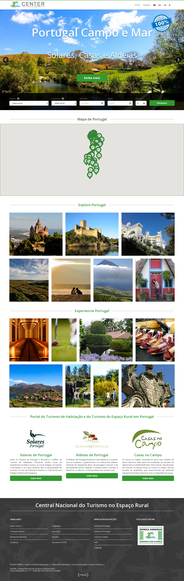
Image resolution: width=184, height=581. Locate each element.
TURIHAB (97, 548)
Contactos (14, 542)
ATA (95, 542)
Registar (146, 5)
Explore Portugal (92, 204)
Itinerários (56, 531)
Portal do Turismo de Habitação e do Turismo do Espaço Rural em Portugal (92, 416)
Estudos (55, 537)
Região (12, 98)
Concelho (56, 98)
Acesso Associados (79, 564)
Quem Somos (15, 526)
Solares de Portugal (36, 454)
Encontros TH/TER (59, 542)
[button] (92, 148)
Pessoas (139, 98)
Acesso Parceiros (96, 564)
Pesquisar (162, 103)
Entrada (83, 98)
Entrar (137, 5)
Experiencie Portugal (92, 310)
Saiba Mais (36, 478)
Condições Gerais (17, 531)
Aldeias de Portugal (92, 454)
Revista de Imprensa (18, 537)
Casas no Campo (148, 454)
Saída (110, 98)
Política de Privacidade (60, 564)
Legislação (56, 526)
